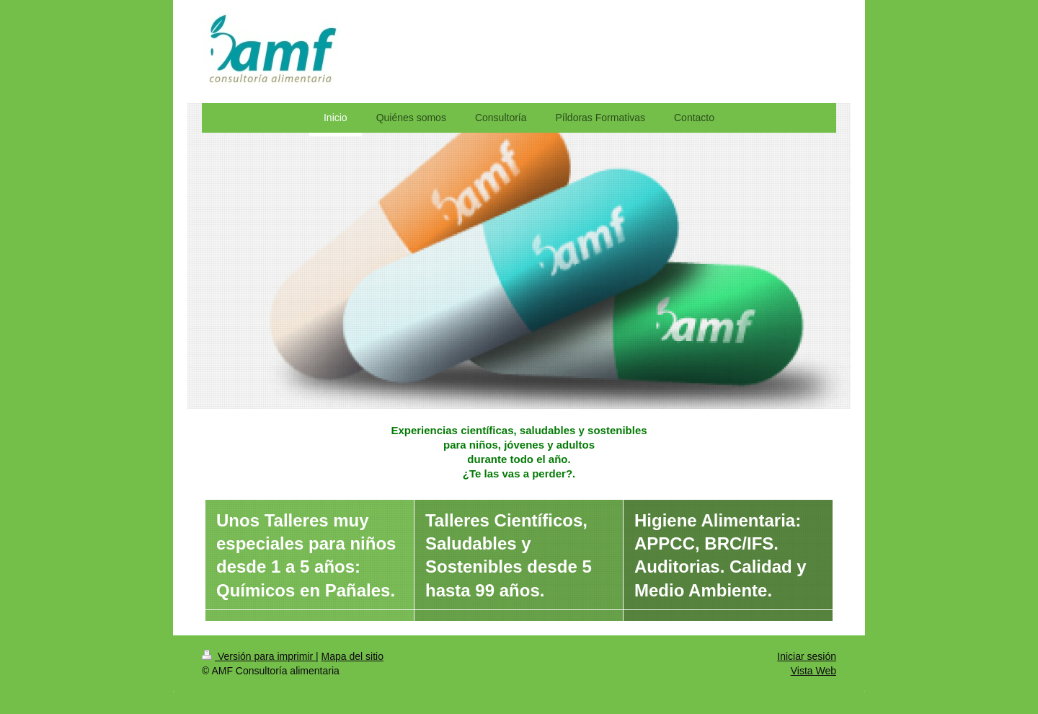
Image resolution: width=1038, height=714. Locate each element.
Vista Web (813, 670)
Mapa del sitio (352, 656)
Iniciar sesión (806, 656)
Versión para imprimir (259, 656)
